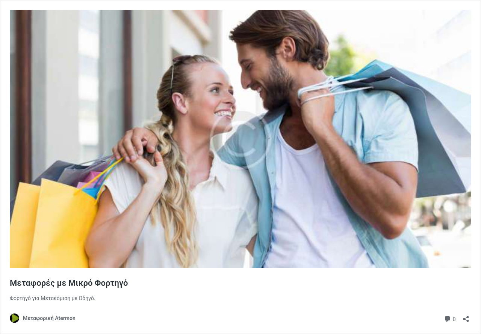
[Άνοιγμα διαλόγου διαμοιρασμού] (466, 316)
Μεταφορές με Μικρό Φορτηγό (69, 283)
